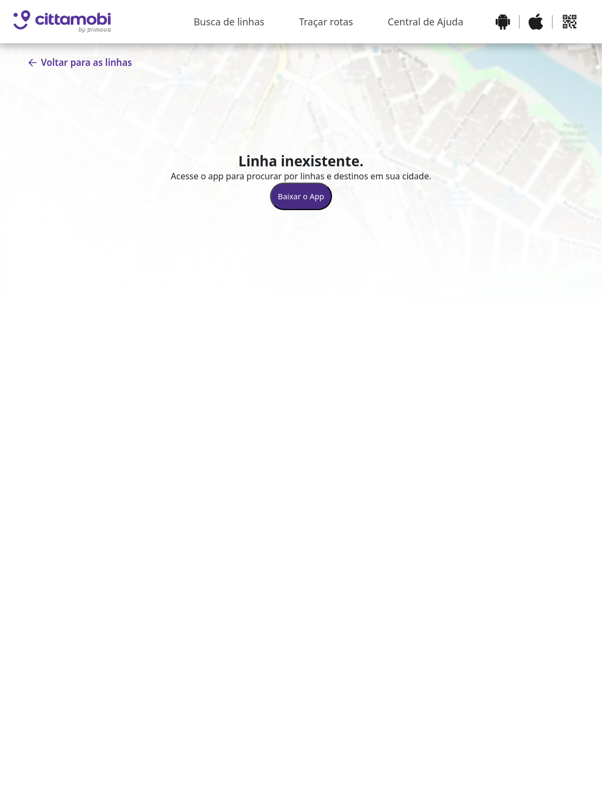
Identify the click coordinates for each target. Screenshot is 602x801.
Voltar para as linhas (79, 62)
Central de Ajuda (425, 21)
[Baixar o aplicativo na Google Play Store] (503, 21)
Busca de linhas (229, 21)
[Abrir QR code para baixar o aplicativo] (569, 21)
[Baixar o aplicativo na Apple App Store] (535, 21)
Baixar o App (301, 196)
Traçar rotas (326, 21)
